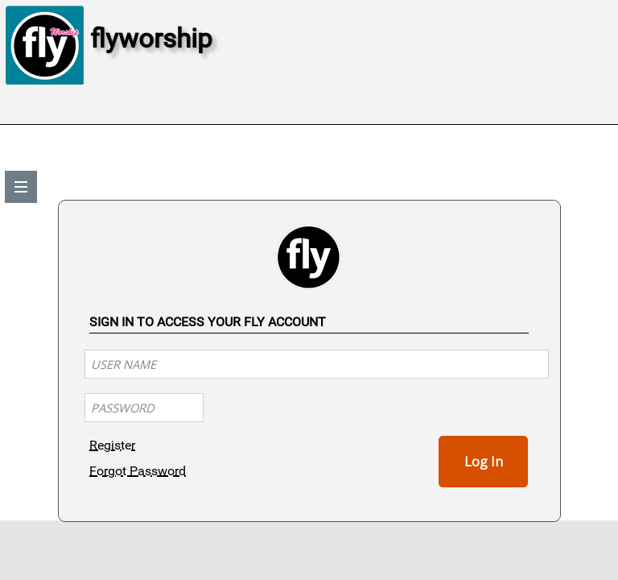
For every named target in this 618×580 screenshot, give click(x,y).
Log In (483, 461)
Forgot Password (137, 470)
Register (112, 445)
